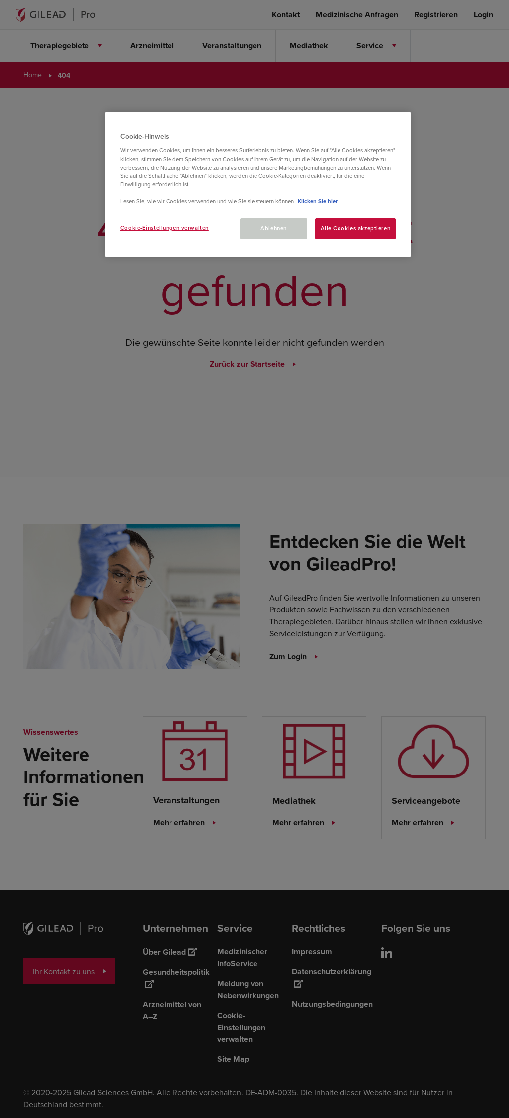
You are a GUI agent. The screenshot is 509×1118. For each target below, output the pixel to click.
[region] (258, 184)
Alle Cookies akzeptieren (356, 228)
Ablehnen (273, 228)
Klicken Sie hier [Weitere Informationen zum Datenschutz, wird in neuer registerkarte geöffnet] (318, 201)
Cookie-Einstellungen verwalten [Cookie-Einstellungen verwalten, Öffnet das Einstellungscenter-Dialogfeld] (164, 228)
